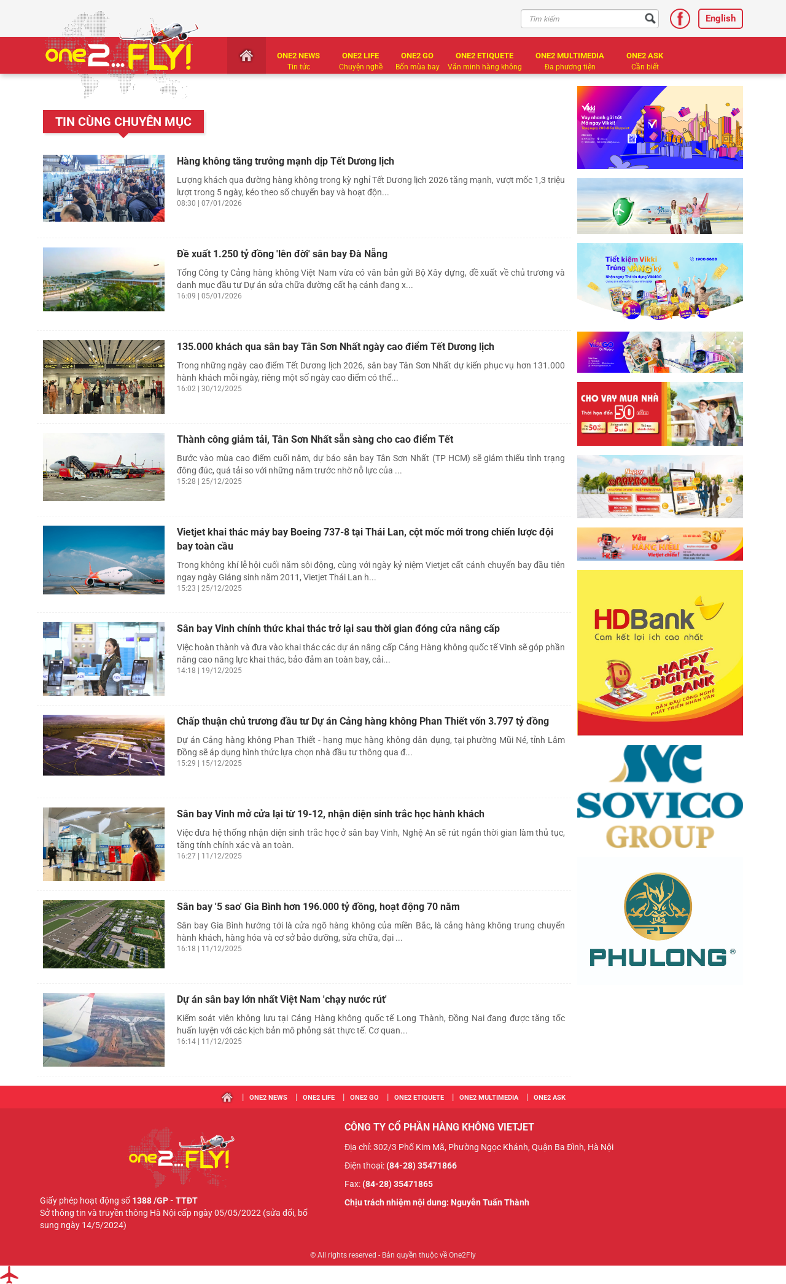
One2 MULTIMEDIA (569, 55)
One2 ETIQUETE (484, 55)
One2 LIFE (360, 55)
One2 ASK (644, 55)
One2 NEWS (298, 55)
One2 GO (417, 55)
